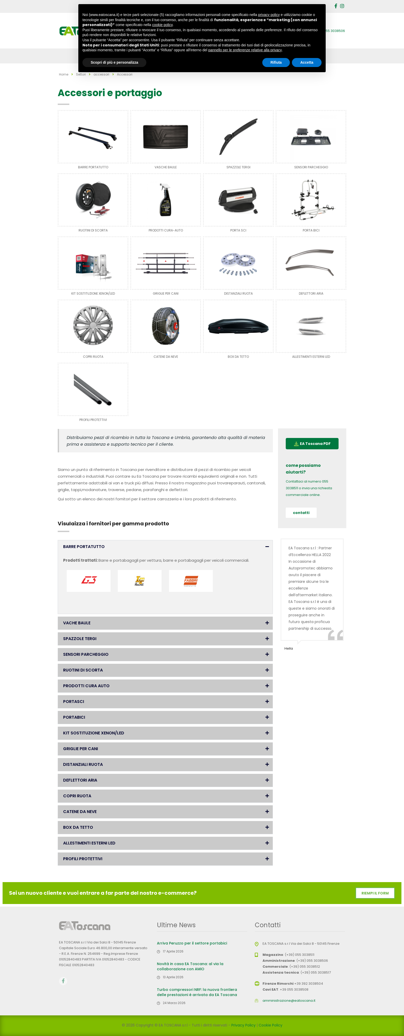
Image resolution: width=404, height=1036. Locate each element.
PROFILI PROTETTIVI (93, 420)
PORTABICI (74, 717)
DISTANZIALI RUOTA (238, 293)
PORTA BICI (311, 230)
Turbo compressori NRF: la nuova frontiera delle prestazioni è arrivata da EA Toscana (197, 992)
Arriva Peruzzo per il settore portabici (192, 943)
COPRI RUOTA (93, 356)
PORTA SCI (238, 230)
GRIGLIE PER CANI (166, 293)
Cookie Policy (270, 1025)
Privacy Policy (243, 1025)
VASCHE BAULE (166, 167)
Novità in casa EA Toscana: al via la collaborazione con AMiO (190, 966)
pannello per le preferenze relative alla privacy (245, 50)
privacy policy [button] (269, 15)
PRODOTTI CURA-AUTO (166, 230)
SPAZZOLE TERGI (238, 167)
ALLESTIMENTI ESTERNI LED (311, 356)
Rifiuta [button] (276, 62)
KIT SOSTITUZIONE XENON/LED (93, 293)
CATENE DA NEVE (166, 356)
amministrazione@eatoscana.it (289, 1000)
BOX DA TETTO (238, 356)
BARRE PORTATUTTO (93, 167)
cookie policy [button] (162, 25)
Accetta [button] (306, 62)
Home (63, 74)
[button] (165, 546)
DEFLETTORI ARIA (311, 293)
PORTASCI (73, 702)
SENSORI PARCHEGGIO (311, 167)
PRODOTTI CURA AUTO (86, 686)
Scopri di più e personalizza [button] (114, 62)
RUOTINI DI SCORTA (93, 230)
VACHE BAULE (76, 623)
